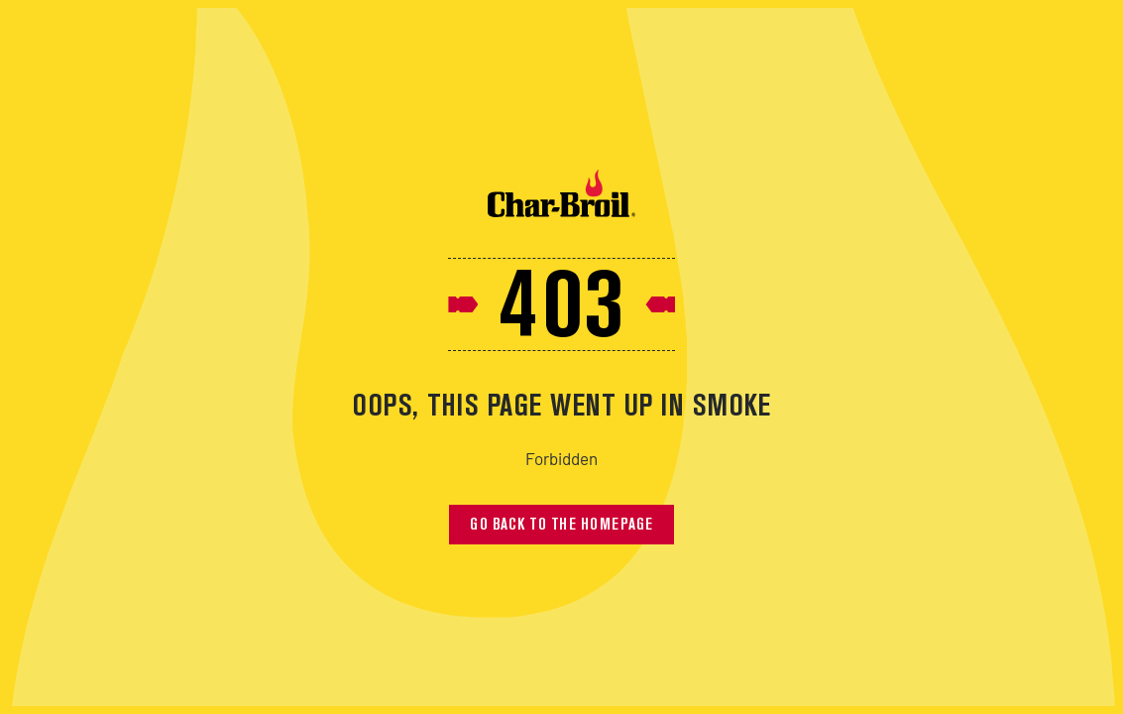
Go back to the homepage (561, 526)
